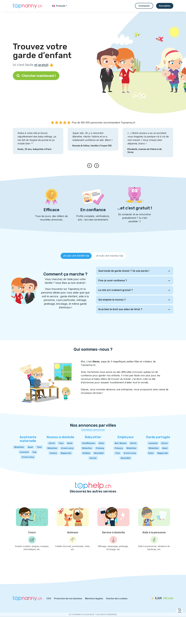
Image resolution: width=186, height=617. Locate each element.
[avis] (156, 598)
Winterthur (19, 447)
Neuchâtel (99, 453)
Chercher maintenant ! (36, 76)
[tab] (76, 256)
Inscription (164, 6)
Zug (34, 452)
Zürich (52, 443)
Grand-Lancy (28, 457)
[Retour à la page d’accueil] (27, 5)
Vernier (93, 458)
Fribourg (100, 448)
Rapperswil (66, 453)
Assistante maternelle (28, 439)
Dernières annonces (93, 429)
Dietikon (86, 453)
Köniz (101, 443)
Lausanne (24, 452)
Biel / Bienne (120, 443)
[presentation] (90, 165)
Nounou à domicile (60, 437)
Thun (39, 447)
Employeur (125, 437)
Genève (53, 453)
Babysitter (93, 437)
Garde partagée (158, 437)
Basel (30, 447)
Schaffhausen (88, 443)
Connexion (144, 6)
